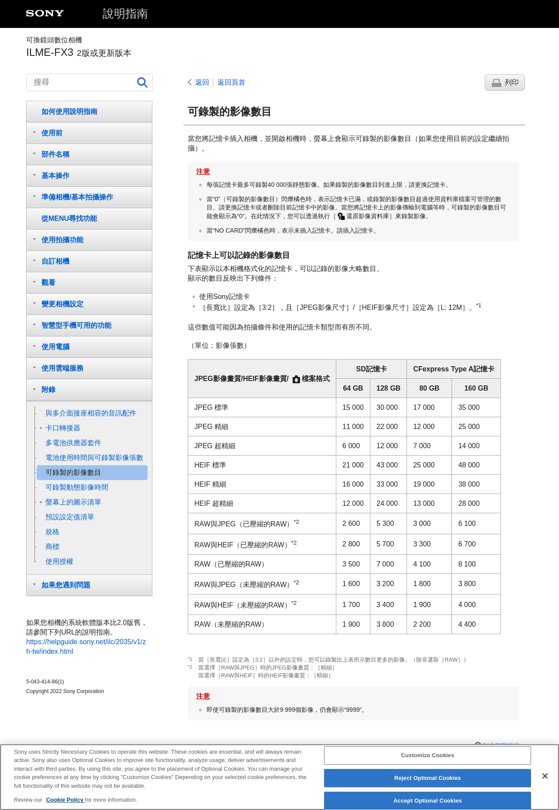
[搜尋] (89, 82)
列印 (512, 82)
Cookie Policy (65, 806)
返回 (202, 82)
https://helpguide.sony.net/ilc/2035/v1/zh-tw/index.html (86, 646)
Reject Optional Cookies (427, 785)
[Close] (545, 783)
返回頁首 (231, 82)
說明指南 (125, 13)
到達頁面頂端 (501, 745)
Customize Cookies (427, 762)
